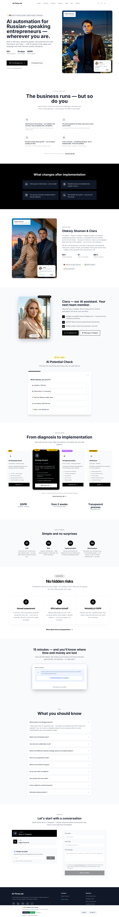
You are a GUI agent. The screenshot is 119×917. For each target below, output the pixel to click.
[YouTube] (27, 903)
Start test (19, 484)
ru (105, 3)
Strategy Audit (90, 898)
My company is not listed (59, 687)
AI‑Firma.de (17, 3)
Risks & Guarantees (91, 901)
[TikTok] (32, 903)
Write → (108, 69)
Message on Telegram (90, 333)
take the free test (70, 153)
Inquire (100, 484)
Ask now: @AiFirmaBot (14, 68)
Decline (84, 912)
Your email (68, 841)
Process (60, 3)
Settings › (38, 912)
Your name (68, 833)
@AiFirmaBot (64, 899)
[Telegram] (13, 903)
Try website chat (70, 333)
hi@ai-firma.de (65, 896)
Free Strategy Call (17, 63)
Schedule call (73, 484)
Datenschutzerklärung (80, 864)
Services (53, 3)
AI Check (45, 3)
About (39, 3)
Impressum (24, 915)
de (98, 3)
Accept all (92, 912)
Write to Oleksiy (84, 873)
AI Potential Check (37, 63)
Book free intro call (59, 496)
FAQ (72, 3)
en (102, 3)
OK (51, 858)
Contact (78, 3)
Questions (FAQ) (90, 904)
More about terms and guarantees (59, 629)
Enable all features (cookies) (59, 678)
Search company (39, 667)
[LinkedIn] (18, 903)
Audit (66, 3)
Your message (69, 849)
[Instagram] (22, 903)
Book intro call (46, 485)
